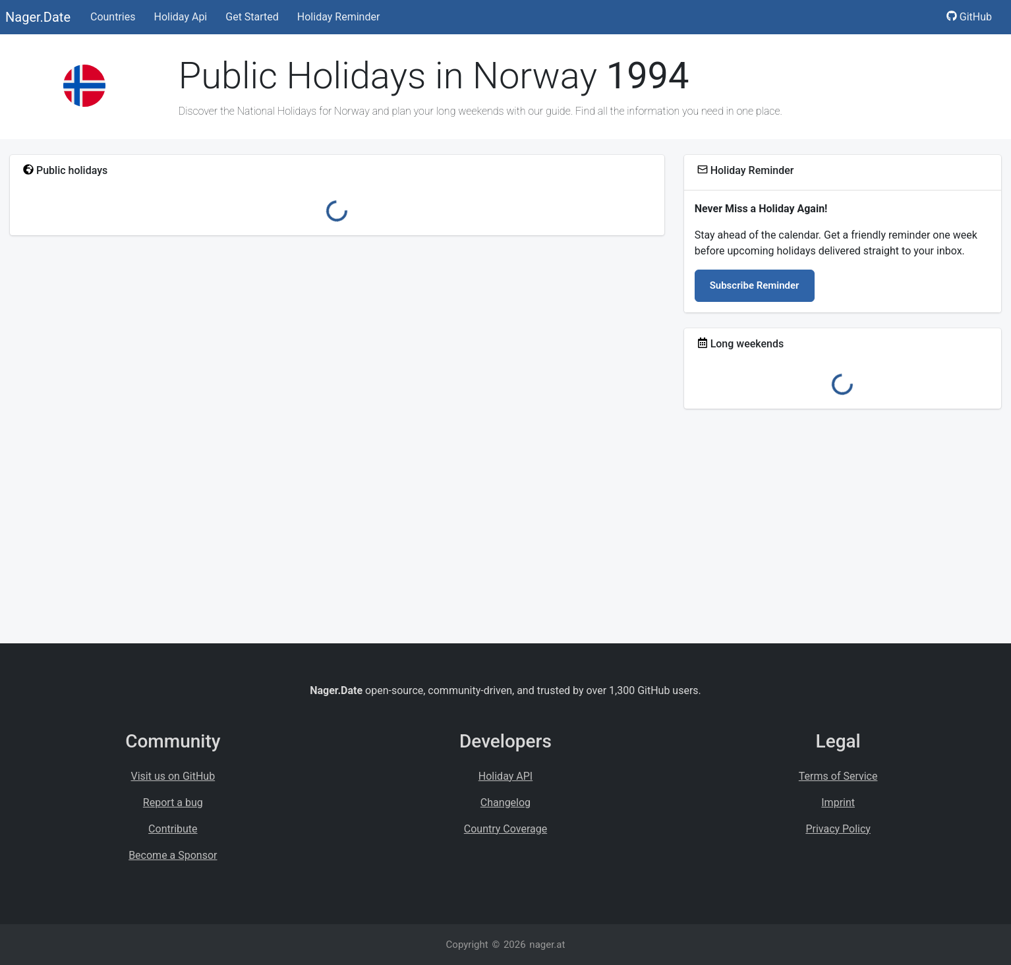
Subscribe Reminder (754, 285)
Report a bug (173, 802)
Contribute (172, 829)
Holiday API (505, 776)
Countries (112, 17)
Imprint (838, 802)
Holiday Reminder (338, 17)
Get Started (252, 17)
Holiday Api (180, 17)
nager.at (547, 944)
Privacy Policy (838, 829)
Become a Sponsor (173, 855)
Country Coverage (505, 829)
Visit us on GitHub (173, 776)
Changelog (505, 802)
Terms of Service (838, 776)
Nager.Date (38, 17)
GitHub (969, 17)
